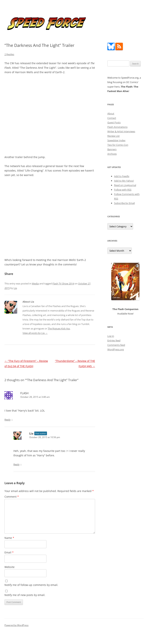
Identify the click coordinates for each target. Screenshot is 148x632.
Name (9, 538)
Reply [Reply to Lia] (16, 464)
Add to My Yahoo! (124, 180)
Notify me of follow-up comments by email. (31, 585)
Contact (111, 118)
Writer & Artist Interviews (121, 131)
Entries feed (113, 340)
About (110, 113)
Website (9, 567)
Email (9, 552)
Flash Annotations (117, 127)
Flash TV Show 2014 (63, 283)
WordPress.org (115, 349)
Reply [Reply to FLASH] (7, 419)
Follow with (122, 189)
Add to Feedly (121, 176)
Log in (110, 336)
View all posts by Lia (35, 333)
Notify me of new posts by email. (24, 595)
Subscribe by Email (124, 203)
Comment (11, 496)
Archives (112, 153)
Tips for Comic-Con (117, 145)
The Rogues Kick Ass (59, 328)
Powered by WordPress (16, 625)
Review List (113, 136)
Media (35, 283)
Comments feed (116, 345)
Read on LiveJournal (125, 185)
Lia (15, 288)
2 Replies (9, 54)
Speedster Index (116, 140)
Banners (111, 149)
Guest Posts (114, 122)
